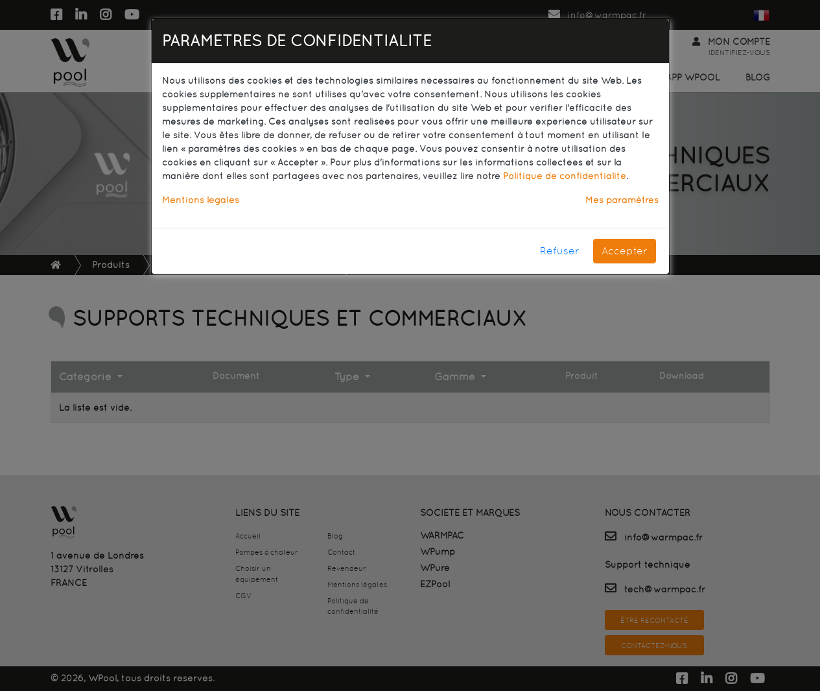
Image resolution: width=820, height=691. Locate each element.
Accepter (625, 251)
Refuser (560, 251)
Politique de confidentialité (564, 176)
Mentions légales (200, 200)
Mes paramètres (622, 200)
